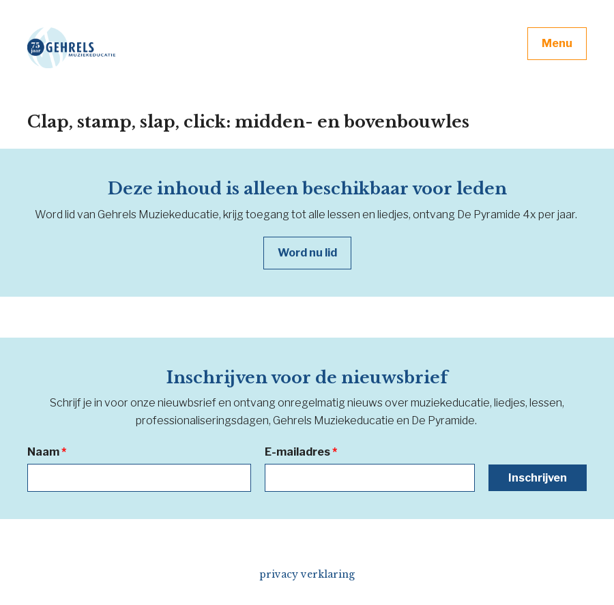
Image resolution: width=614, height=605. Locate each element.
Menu (557, 43)
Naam (46, 451)
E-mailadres (301, 451)
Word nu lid (307, 252)
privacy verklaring (307, 574)
